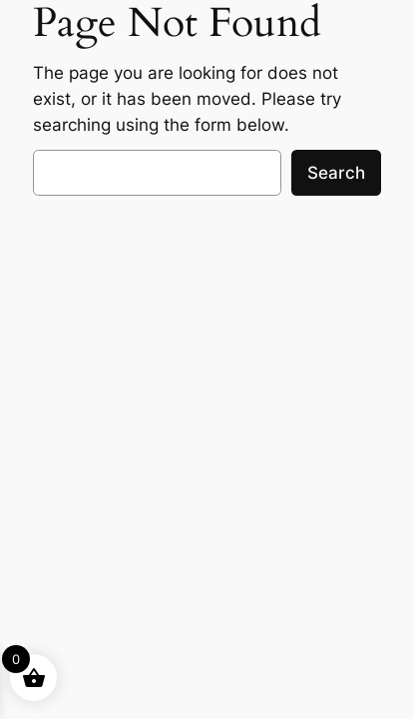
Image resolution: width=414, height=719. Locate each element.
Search (336, 173)
